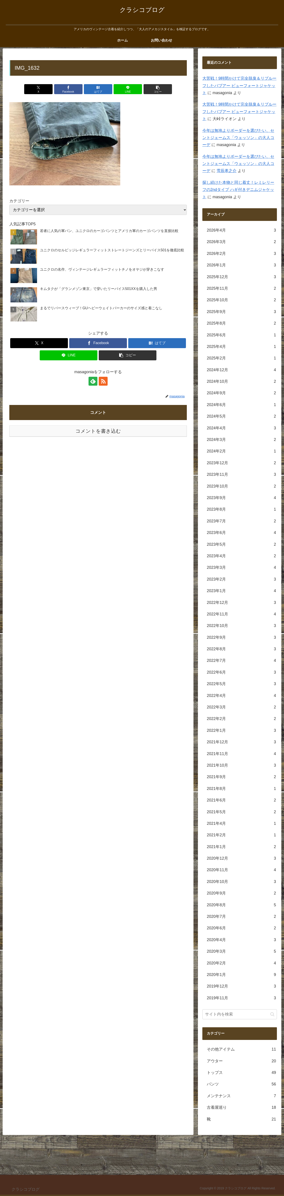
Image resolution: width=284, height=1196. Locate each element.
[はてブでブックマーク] (98, 89)
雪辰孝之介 (227, 171)
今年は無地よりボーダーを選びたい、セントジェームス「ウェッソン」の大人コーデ (238, 137)
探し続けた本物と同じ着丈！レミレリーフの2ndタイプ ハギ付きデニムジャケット (238, 189)
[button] (158, 89)
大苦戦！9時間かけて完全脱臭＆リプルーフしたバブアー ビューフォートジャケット (239, 85)
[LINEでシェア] (128, 89)
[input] (239, 1014)
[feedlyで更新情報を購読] (93, 381)
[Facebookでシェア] (68, 89)
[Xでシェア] (38, 89)
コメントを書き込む (98, 431)
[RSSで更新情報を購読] (103, 381)
